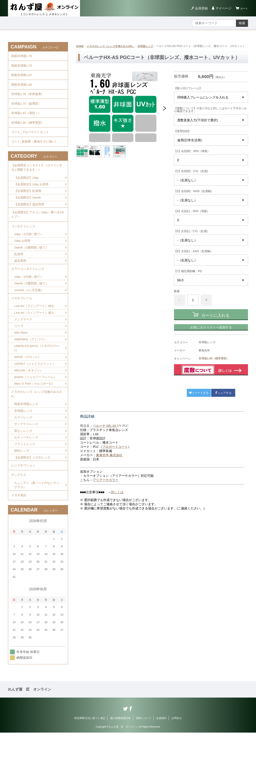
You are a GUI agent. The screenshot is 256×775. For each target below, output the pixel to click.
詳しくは (117, 497)
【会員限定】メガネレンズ (33, 494)
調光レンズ (22, 487)
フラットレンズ (25, 480)
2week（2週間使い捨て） (32, 270)
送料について (143, 760)
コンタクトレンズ (24, 247)
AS (114, 430)
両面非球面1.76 (22, 56)
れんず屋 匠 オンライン (29, 732)
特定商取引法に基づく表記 (89, 760)
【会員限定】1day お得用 (32, 201)
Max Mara (21, 362)
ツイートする (199, 397)
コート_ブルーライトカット (31, 144)
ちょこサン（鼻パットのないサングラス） (36, 525)
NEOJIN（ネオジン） (29, 401)
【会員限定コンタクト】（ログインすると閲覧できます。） (36, 183)
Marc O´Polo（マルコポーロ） (36, 415)
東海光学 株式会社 (109, 460)
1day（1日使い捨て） (29, 256)
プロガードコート (115, 451)
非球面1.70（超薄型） (27, 111)
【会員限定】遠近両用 (30, 222)
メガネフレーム (22, 325)
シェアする (223, 397)
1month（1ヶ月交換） (30, 316)
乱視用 (19, 277)
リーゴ (19, 355)
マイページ (222, 8)
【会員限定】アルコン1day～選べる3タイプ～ (38, 234)
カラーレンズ (23, 452)
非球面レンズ (150, 46)
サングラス (19, 514)
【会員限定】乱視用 (28, 208)
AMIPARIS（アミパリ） (31, 369)
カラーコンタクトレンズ (28, 293)
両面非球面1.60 (22, 89)
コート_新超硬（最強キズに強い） (36, 155)
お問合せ (176, 760)
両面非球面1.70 (22, 67)
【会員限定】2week (28, 215)
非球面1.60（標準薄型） (214, 363)
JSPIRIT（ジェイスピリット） (36, 394)
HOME (80, 46)
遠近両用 (20, 284)
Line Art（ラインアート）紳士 (35, 334)
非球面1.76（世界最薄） (28, 100)
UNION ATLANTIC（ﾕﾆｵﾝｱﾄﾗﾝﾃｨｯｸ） (37, 378)
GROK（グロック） (28, 387)
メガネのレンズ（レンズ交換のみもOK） (113, 46)
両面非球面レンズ (27, 438)
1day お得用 (23, 263)
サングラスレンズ (27, 459)
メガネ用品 (19, 537)
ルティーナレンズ (27, 473)
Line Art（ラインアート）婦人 (35, 341)
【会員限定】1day (27, 194)
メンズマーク (23, 348)
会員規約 (161, 760)
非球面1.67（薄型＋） (27, 122)
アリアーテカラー (105, 485)
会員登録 (199, 8)
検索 (242, 23)
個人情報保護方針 (120, 760)
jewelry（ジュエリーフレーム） (36, 408)
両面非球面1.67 (22, 78)
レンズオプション (24, 503)
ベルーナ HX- (102, 430)
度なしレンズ (23, 466)
